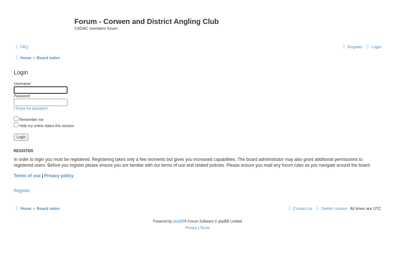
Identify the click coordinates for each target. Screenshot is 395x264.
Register (22, 190)
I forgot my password (31, 108)
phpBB (178, 221)
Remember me (29, 120)
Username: (23, 84)
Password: (22, 96)
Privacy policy (59, 175)
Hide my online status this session (44, 126)
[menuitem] (21, 46)
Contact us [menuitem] (299, 208)
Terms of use (27, 175)
